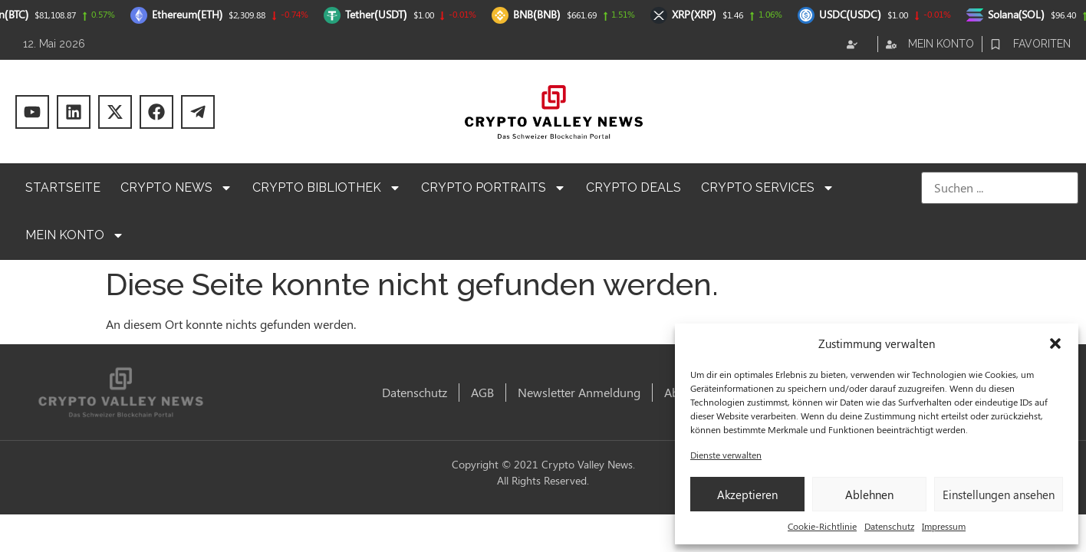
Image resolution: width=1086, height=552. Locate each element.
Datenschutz (889, 526)
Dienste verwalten (726, 455)
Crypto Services (767, 188)
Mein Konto (74, 235)
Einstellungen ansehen (999, 494)
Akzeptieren (747, 494)
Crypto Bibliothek (326, 188)
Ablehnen (869, 494)
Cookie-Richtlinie (822, 526)
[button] (1055, 343)
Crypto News (176, 188)
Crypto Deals (633, 187)
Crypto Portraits (493, 188)
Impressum (944, 526)
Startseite (62, 187)
